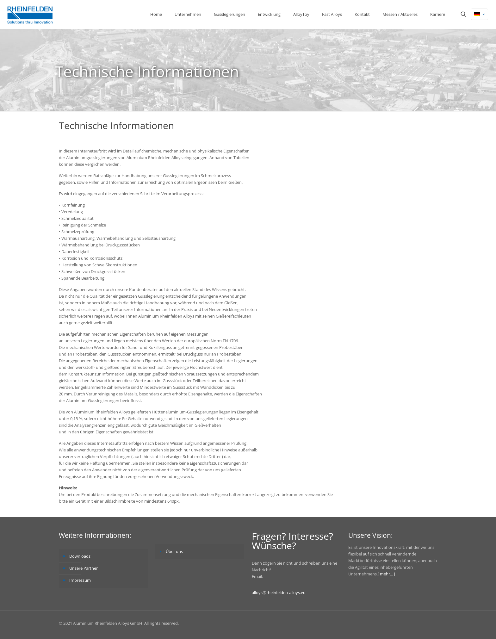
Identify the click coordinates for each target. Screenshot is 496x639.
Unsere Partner (83, 568)
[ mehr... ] (386, 574)
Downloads (79, 556)
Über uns (174, 551)
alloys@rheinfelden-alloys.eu (279, 592)
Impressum (80, 580)
